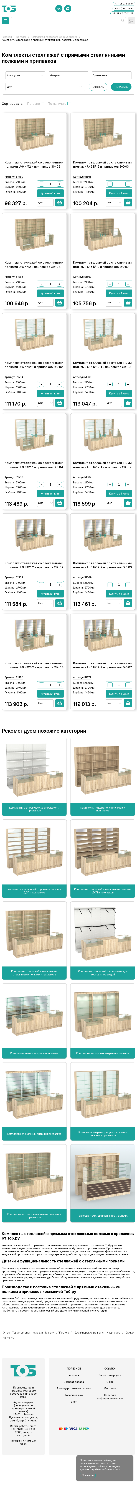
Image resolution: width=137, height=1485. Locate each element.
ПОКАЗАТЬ (121, 86)
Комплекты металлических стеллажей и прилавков (34, 846)
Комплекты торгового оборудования (54, 36)
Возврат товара (74, 1411)
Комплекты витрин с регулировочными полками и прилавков (102, 1171)
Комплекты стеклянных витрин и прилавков (34, 1171)
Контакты (129, 1368)
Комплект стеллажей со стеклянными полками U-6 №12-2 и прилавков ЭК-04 (34, 702)
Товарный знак (18, 1368)
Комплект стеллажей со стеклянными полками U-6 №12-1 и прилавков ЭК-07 (102, 490)
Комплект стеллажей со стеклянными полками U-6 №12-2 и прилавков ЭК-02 (34, 596)
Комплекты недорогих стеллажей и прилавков (102, 846)
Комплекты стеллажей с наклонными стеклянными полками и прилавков (34, 1010)
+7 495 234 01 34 (124, 3)
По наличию (59, 103)
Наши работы (105, 1368)
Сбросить (98, 86)
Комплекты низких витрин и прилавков (34, 1090)
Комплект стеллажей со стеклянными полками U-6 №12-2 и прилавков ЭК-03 (102, 596)
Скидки (119, 1368)
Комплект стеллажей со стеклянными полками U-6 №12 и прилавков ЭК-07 (102, 277)
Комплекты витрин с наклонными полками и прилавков (34, 1253)
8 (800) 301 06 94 (124, 8)
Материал (55, 75)
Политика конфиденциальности (110, 1427)
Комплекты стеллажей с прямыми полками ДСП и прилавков (34, 928)
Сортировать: (13, 103)
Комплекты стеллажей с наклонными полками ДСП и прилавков (102, 928)
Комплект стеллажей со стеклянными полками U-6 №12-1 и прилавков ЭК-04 (34, 490)
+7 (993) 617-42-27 (122, 13)
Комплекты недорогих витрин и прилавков (103, 1090)
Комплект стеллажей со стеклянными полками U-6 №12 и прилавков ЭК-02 (34, 171)
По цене (35, 103)
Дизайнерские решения (82, 1368)
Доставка (110, 1418)
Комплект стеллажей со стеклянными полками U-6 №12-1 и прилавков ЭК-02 (34, 383)
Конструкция (13, 75)
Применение (100, 75)
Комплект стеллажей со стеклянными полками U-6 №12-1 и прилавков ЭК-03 (102, 383)
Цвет (9, 86)
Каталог (21, 36)
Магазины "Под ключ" (52, 1368)
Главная (7, 36)
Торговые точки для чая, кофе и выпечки (102, 1253)
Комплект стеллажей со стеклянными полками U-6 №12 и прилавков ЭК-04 (34, 277)
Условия (33, 1368)
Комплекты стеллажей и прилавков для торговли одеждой (103, 1010)
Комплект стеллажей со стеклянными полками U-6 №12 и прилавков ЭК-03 (102, 171)
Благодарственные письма (74, 1418)
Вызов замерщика (110, 1405)
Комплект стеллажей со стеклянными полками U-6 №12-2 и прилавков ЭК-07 (102, 702)
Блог (74, 1431)
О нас (5, 1368)
